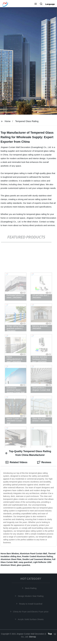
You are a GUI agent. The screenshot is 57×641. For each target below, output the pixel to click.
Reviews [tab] (44, 462)
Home (8, 121)
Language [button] (50, 4)
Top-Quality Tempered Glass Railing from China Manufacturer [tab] (28, 453)
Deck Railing (31, 588)
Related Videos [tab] (16, 462)
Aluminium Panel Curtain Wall (33, 553)
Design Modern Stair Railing (31, 596)
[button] (35, 4)
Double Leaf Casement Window (36, 559)
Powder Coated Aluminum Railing (37, 556)
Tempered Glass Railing (27, 121)
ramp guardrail (25, 562)
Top (50, 633)
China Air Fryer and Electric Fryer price (31, 611)
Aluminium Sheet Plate (11, 559)
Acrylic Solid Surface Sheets (31, 619)
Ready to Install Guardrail (30, 604)
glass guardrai (23, 565)
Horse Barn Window (10, 553)
